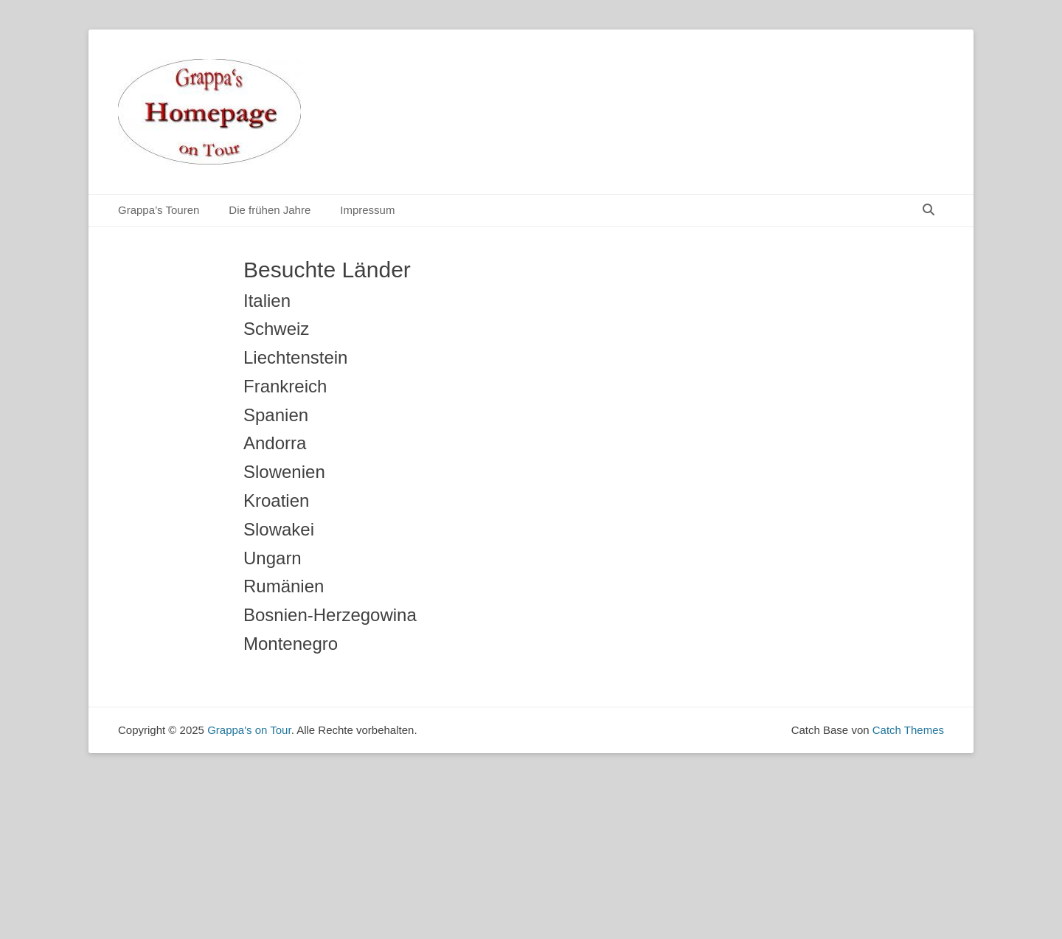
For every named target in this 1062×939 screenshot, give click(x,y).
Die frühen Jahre (269, 210)
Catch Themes (908, 730)
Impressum (367, 210)
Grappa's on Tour (249, 730)
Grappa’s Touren (158, 210)
